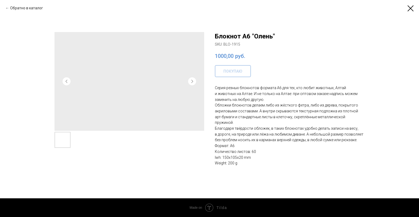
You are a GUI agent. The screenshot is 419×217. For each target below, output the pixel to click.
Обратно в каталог (26, 8)
